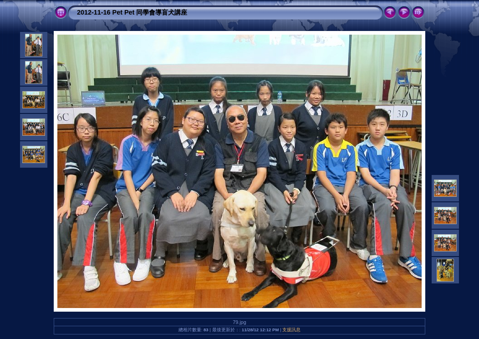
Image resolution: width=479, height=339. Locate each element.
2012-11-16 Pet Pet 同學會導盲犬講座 (132, 12)
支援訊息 (291, 329)
